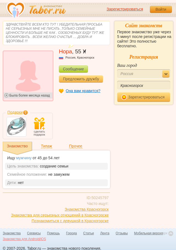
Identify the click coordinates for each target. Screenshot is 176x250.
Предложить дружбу (81, 79)
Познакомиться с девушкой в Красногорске (70, 221)
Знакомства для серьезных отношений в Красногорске (60, 215)
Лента (104, 233)
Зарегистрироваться (125, 9)
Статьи (88, 233)
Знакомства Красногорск (87, 209)
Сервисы (34, 233)
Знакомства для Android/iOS (24, 239)
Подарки (15, 112)
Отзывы (122, 233)
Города (71, 233)
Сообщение (73, 69)
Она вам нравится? (83, 91)
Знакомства (12, 233)
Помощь (53, 233)
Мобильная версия (148, 233)
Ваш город (127, 65)
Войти (160, 9)
